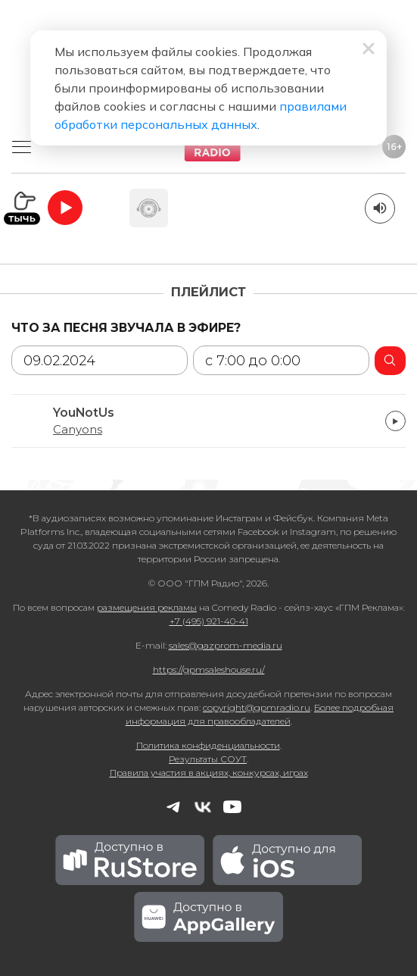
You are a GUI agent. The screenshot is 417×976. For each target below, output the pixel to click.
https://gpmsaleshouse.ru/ (209, 669)
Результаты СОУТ (208, 759)
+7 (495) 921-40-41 (209, 621)
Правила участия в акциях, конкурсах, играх (209, 772)
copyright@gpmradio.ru (256, 707)
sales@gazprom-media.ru (225, 645)
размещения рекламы (147, 607)
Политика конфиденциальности (208, 745)
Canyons (77, 429)
